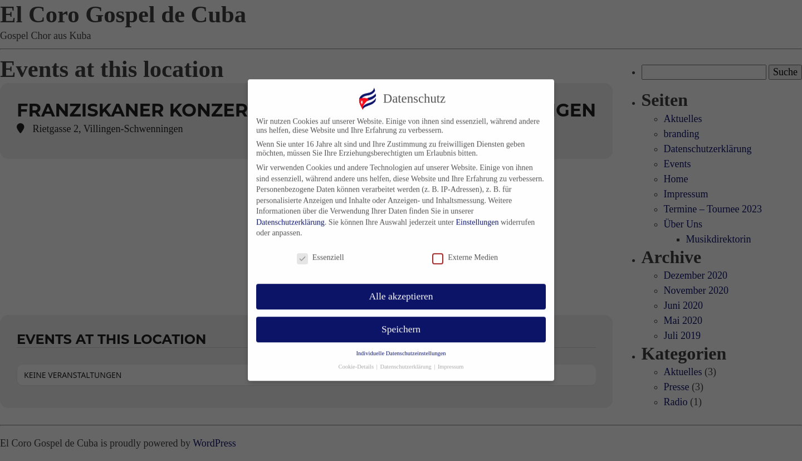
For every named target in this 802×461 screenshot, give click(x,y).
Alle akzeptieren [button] (401, 289)
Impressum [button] (451, 360)
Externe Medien (465, 250)
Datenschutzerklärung (290, 215)
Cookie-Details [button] (356, 360)
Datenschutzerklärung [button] (406, 360)
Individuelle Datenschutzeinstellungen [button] (401, 346)
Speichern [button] (401, 322)
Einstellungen (477, 215)
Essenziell (320, 250)
